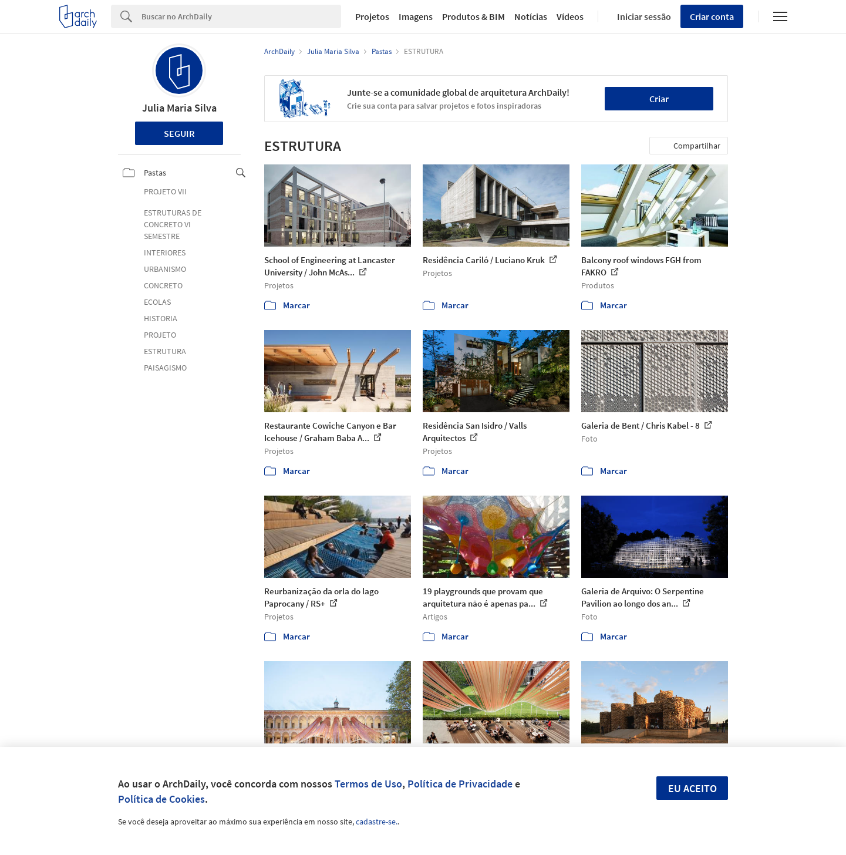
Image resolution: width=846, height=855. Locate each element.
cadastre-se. (376, 821)
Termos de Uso (368, 783)
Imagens (416, 16)
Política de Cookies (161, 799)
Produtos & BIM (473, 16)
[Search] (241, 16)
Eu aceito (692, 788)
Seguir (179, 133)
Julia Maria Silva (179, 108)
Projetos (372, 16)
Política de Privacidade (460, 783)
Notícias (530, 16)
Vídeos (570, 16)
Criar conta (712, 16)
